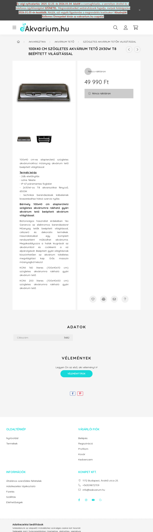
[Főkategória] (18, 41)
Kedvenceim (85, 459)
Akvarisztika (37, 41)
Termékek (11, 443)
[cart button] (135, 27)
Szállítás (11, 497)
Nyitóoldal (12, 438)
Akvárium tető (64, 41)
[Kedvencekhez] (92, 299)
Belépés (83, 438)
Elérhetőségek (14, 502)
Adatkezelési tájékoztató (20, 486)
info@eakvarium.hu (94, 489)
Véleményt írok (76, 373)
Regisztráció (85, 443)
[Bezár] (139, 10)
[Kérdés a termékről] (125, 299)
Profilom (83, 448)
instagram (86, 500)
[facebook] (72, 394)
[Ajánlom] (114, 299)
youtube (93, 500)
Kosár (81, 454)
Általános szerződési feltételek (24, 481)
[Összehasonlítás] (103, 299)
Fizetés (10, 491)
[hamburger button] (14, 27)
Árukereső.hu (76, 527)
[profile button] (125, 27)
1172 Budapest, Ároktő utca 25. (101, 480)
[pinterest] (80, 394)
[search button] (115, 27)
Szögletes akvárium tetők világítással (109, 41)
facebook (79, 500)
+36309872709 (91, 485)
